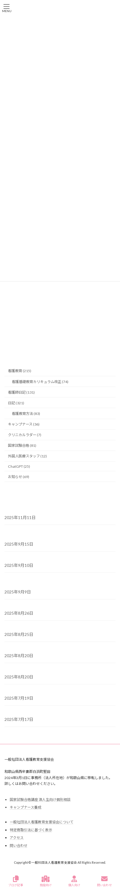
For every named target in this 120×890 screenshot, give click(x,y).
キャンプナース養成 (25, 807)
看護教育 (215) (19, 371)
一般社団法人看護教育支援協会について (41, 822)
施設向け (46, 881)
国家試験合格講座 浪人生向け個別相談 (40, 799)
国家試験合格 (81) (22, 445)
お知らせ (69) (18, 476)
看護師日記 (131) (21, 392)
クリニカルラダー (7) (24, 435)
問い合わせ (18, 845)
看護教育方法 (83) (26, 413)
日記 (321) (16, 403)
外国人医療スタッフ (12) (27, 456)
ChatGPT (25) (19, 466)
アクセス (17, 837)
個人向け (74, 881)
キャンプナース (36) (24, 424)
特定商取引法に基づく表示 (31, 830)
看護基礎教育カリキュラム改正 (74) (40, 381)
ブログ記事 (15, 881)
